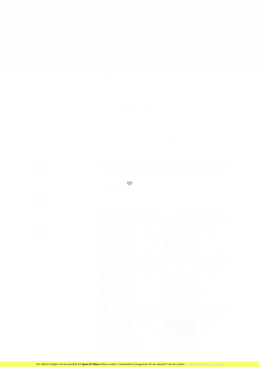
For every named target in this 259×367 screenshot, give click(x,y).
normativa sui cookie (200, 364)
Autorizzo (219, 364)
